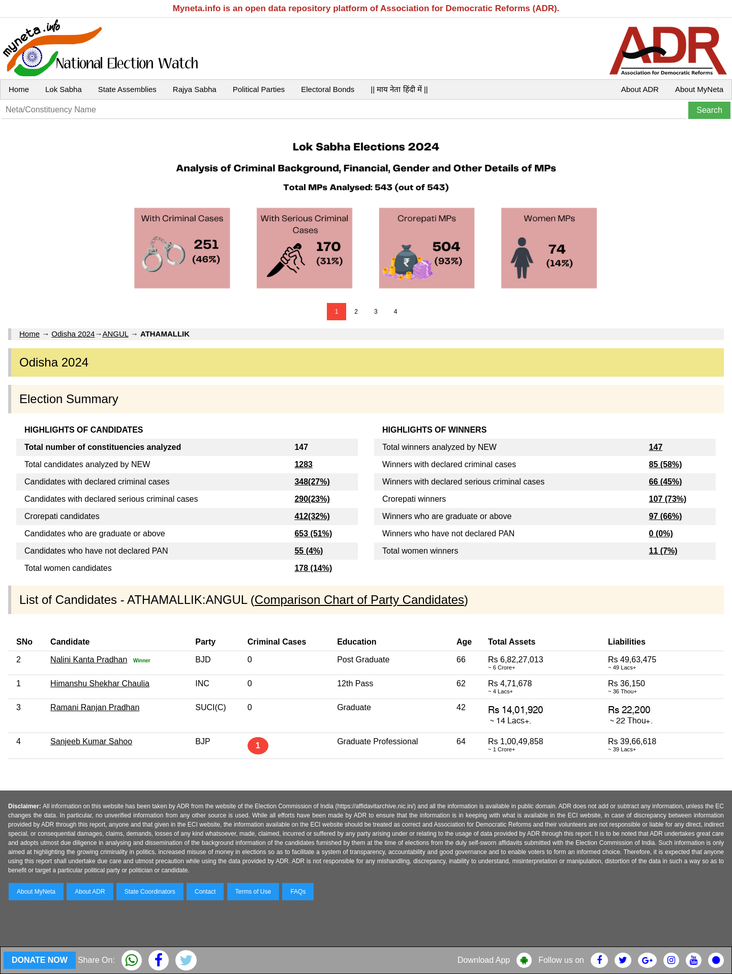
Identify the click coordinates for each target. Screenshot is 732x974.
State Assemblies (127, 89)
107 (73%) (668, 499)
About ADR (640, 89)
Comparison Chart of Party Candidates (359, 599)
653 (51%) (313, 533)
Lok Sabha (63, 89)
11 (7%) (663, 550)
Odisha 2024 (73, 333)
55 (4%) (308, 550)
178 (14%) (313, 568)
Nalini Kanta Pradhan (88, 659)
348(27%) (311, 481)
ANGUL (115, 333)
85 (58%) (665, 464)
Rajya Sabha (195, 89)
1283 (303, 464)
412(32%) (311, 516)
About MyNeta (699, 89)
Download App (484, 960)
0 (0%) (661, 533)
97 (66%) (665, 516)
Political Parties (259, 89)
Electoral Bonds (327, 89)
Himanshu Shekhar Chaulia (99, 683)
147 (656, 447)
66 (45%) (665, 481)
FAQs (298, 891)
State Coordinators (150, 891)
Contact (205, 891)
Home (19, 89)
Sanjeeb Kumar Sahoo (91, 741)
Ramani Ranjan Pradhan (94, 707)
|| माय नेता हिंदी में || (399, 89)
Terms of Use (253, 891)
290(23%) (311, 499)
